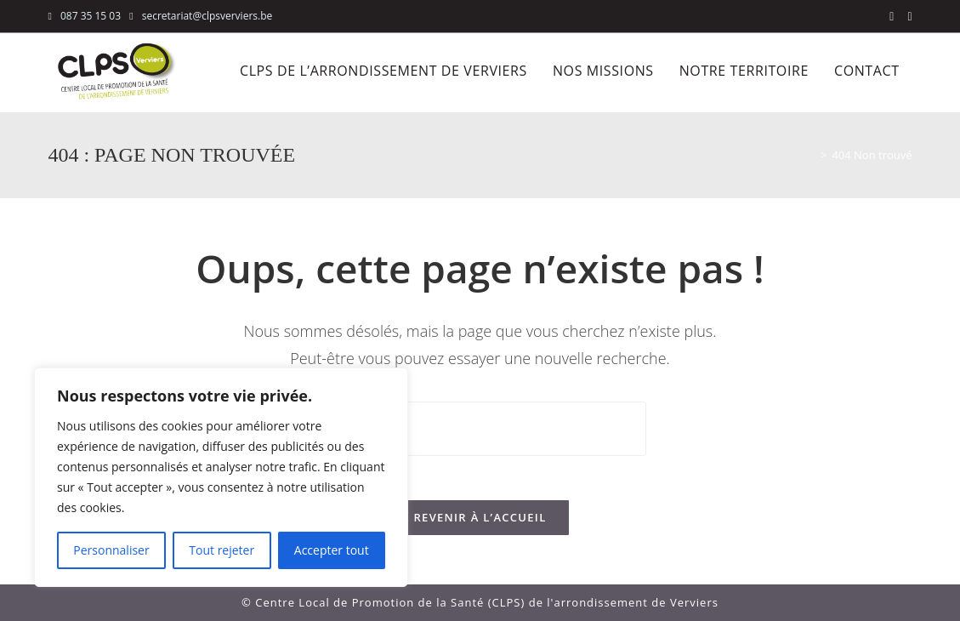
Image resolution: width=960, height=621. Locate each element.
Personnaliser (111, 550)
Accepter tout (331, 550)
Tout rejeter (221, 550)
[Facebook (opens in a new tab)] (891, 16)
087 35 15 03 (90, 16)
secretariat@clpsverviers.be (206, 16)
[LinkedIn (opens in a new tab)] (906, 16)
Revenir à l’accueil (479, 524)
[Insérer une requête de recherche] (480, 428)
